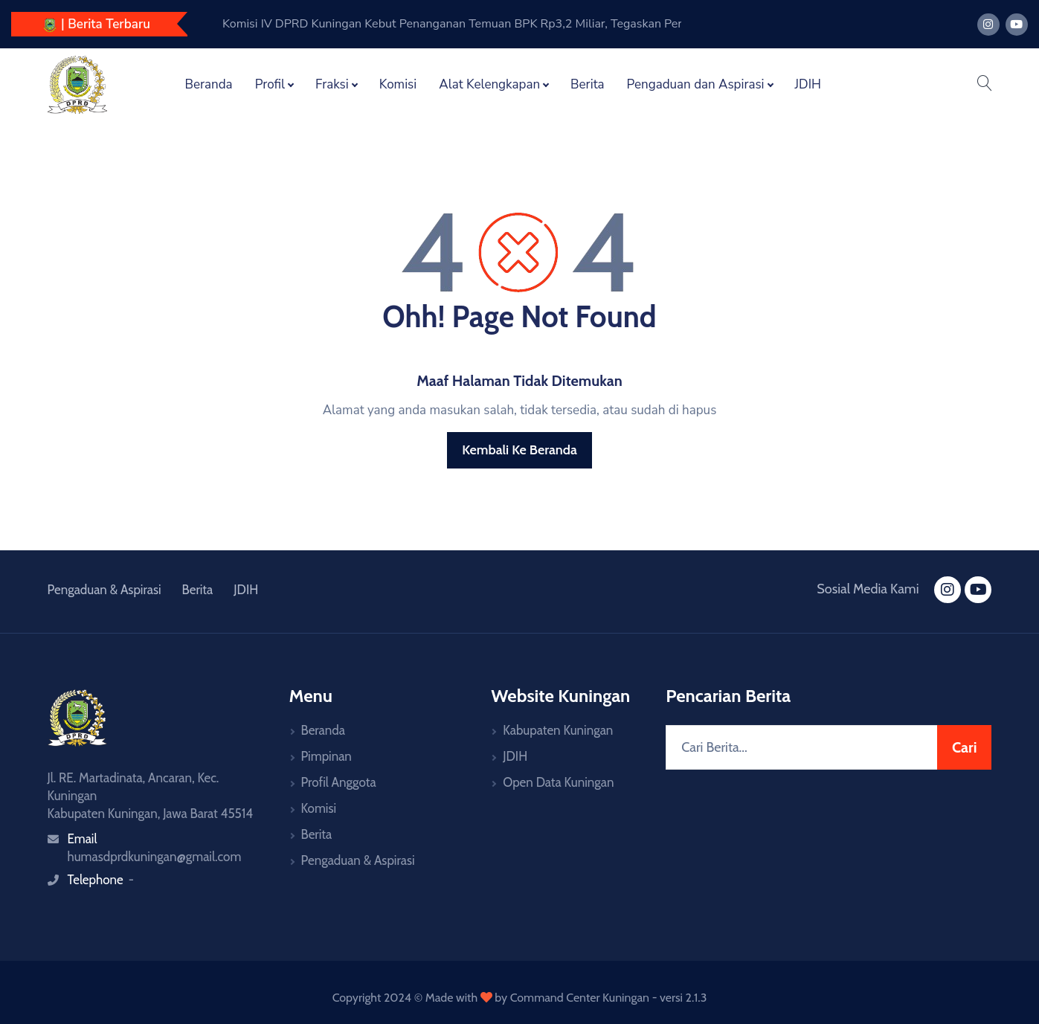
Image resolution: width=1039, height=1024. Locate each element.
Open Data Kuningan (558, 782)
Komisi (398, 84)
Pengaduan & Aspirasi (104, 589)
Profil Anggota (338, 782)
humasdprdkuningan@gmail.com (155, 856)
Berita (587, 84)
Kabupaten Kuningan (558, 730)
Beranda (209, 84)
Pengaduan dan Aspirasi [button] (696, 84)
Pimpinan (326, 756)
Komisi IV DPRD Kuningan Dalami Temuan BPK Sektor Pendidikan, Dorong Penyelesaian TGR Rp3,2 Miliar (460, 24)
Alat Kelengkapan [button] (489, 84)
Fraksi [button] (332, 84)
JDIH (808, 84)
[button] (984, 84)
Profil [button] (270, 84)
